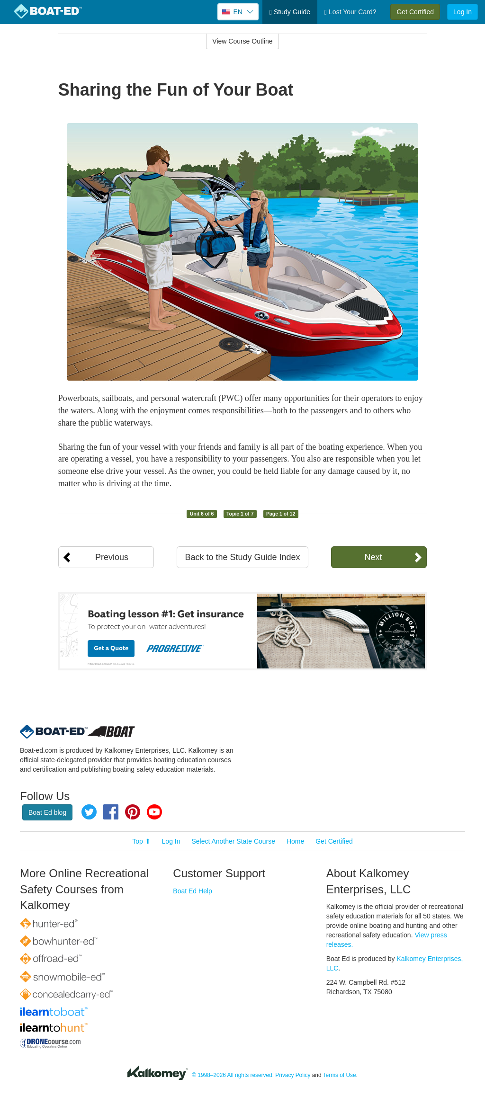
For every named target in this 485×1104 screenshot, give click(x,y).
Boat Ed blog (47, 812)
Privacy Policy (292, 1075)
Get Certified (415, 12)
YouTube (154, 811)
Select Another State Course (233, 841)
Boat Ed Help (192, 891)
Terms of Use (339, 1075)
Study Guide (289, 12)
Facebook (110, 811)
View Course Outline (242, 41)
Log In (462, 12)
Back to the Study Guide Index (242, 557)
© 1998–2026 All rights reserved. (233, 1075)
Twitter (89, 811)
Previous (111, 557)
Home (295, 841)
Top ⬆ (141, 841)
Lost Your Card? (350, 12)
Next (373, 557)
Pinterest (132, 811)
